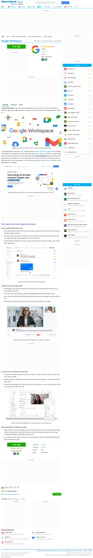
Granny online (72, 126)
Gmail (21, 151)
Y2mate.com (71, 69)
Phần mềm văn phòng (34, 36)
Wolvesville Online (73, 143)
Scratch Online (72, 77)
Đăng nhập (40, 550)
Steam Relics (71, 235)
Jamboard (21, 158)
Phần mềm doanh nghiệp (18, 36)
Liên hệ (74, 550)
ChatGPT (70, 188)
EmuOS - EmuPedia (74, 134)
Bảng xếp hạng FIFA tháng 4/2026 (77, 224)
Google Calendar (40, 151)
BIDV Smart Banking (73, 198)
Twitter (85, 550)
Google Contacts (40, 537)
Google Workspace (13, 499)
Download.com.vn (3, 37)
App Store (70, 95)
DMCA (90, 550)
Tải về (21, 105)
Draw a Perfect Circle (74, 130)
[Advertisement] (46, 24)
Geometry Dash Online (74, 86)
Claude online (72, 219)
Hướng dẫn (67, 550)
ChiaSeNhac (71, 108)
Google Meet (50, 151)
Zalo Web (70, 82)
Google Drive (41, 153)
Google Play (71, 147)
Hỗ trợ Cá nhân (47, 36)
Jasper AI (7, 537)
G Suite (44, 108)
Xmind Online (71, 214)
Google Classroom (46, 160)
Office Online (8, 532)
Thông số (14, 105)
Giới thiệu (5, 105)
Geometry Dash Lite (73, 121)
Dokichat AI (71, 73)
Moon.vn (70, 91)
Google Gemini (72, 152)
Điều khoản (54, 550)
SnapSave (71, 104)
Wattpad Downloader (74, 203)
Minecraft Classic (72, 117)
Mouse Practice (72, 229)
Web (7, 36)
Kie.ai (69, 209)
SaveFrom (71, 99)
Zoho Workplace (40, 532)
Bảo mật (60, 550)
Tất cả (3, 6)
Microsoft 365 (9, 542)
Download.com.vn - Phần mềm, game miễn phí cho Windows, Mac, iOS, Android (12, 2)
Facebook (80, 550)
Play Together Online (74, 112)
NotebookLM (71, 193)
